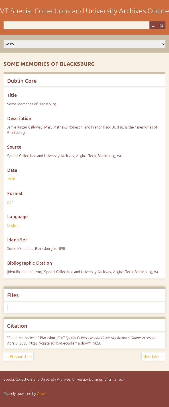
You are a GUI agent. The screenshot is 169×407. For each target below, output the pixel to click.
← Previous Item (18, 357)
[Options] (153, 25)
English (12, 225)
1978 (11, 179)
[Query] (84, 25)
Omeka (42, 394)
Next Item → (153, 357)
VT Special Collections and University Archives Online (84, 11)
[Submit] (161, 25)
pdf (10, 202)
